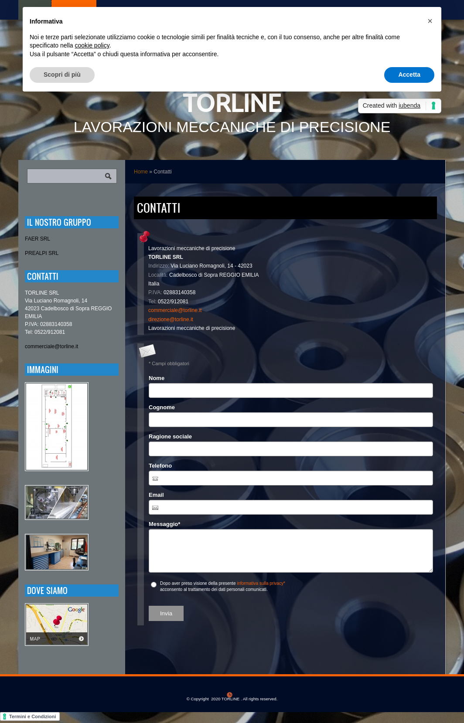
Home (141, 172)
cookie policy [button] (92, 45)
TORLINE (232, 102)
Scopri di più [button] (62, 74)
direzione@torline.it (170, 319)
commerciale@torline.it (174, 310)
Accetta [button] (409, 74)
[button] (430, 21)
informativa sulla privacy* (261, 583)
